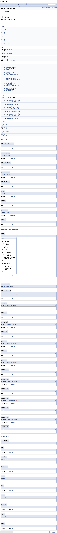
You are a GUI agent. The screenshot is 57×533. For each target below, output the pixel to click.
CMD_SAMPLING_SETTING (9, 88)
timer (6, 128)
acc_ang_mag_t (9, 53)
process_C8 (9, 103)
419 (7, 365)
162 (7, 196)
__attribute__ (9, 97)
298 (7, 327)
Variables (55, 7)
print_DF (8, 118)
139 (7, 158)
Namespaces (18, 4)
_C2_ (5, 32)
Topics (13, 4)
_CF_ (5, 40)
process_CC (9, 108)
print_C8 (8, 104)
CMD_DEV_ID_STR (7, 90)
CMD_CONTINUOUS (7, 69)
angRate (7, 127)
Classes (24, 4)
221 (7, 374)
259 (7, 317)
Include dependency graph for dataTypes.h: (8, 19)
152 (7, 148)
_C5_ (5, 33)
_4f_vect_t (5, 29)
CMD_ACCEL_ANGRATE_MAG (9, 78)
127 (7, 167)
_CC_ (5, 37)
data (19, 100)
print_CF (8, 115)
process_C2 (9, 100)
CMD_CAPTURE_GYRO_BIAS (9, 80)
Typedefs (45, 7)
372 (7, 346)
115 (7, 215)
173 (7, 186)
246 (7, 384)
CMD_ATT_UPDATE (7, 72)
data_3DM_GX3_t (7, 43)
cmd (4, 64)
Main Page (3, 4)
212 (7, 298)
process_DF (9, 117)
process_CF (9, 114)
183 (7, 224)
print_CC (8, 110)
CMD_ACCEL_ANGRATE (8, 67)
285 (7, 393)
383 (7, 422)
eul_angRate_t (9, 57)
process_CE (9, 111)
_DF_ (5, 42)
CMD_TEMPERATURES (8, 84)
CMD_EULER (6, 82)
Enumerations (49, 7)
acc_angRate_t (9, 49)
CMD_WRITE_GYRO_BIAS (8, 77)
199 (7, 205)
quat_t (8, 59)
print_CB (8, 107)
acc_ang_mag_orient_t (11, 54)
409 (7, 431)
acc (6, 125)
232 (7, 308)
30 (7, 275)
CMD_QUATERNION (7, 89)
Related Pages (8, 4)
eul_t (8, 56)
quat (6, 135)
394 (7, 355)
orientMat (7, 131)
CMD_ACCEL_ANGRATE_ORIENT (10, 74)
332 (7, 336)
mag (6, 132)
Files (28, 4)
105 (7, 177)
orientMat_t (9, 50)
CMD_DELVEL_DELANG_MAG (9, 87)
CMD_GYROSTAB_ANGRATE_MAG (10, 85)
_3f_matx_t (6, 30)
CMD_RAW (6, 66)
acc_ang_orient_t (10, 52)
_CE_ (5, 39)
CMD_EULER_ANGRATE (8, 83)
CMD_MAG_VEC (7, 73)
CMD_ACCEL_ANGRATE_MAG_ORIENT (11, 79)
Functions (52, 7)
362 (7, 412)
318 (7, 403)
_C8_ (5, 35)
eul (6, 134)
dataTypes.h (13, 148)
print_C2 (8, 101)
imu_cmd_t (6, 44)
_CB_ (5, 36)
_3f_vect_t (5, 28)
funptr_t (8, 60)
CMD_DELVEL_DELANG (8, 68)
